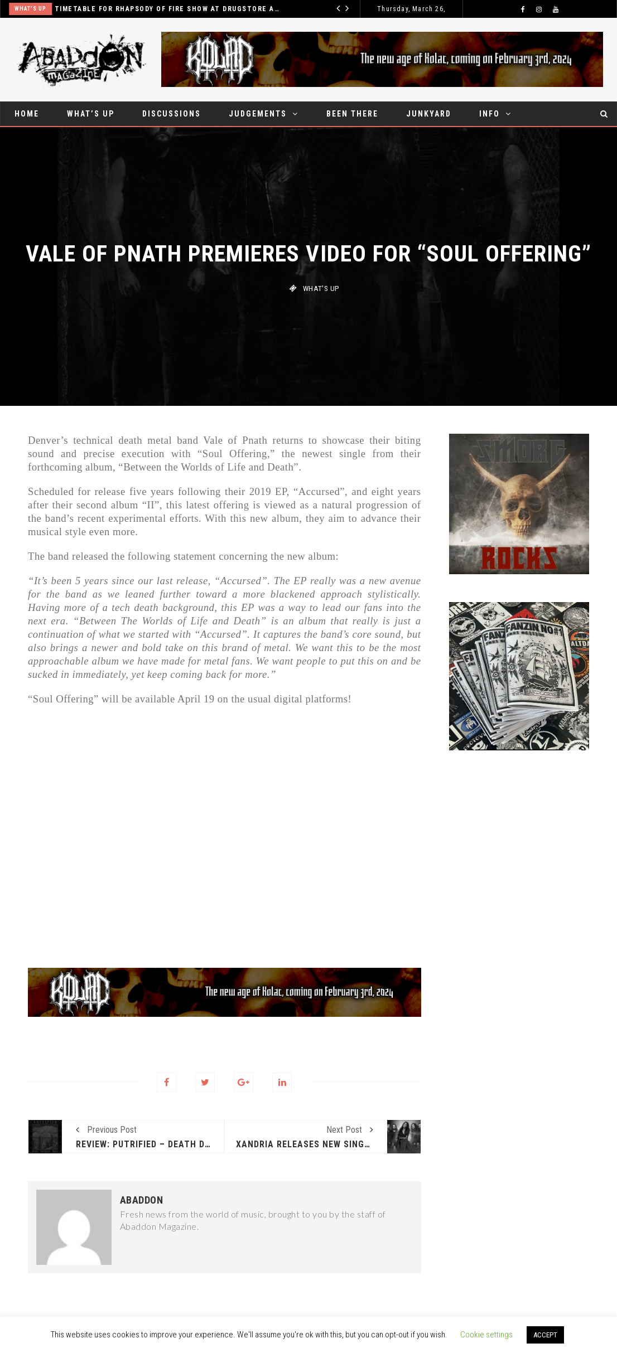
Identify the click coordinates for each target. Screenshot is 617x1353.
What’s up (90, 113)
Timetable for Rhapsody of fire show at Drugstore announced (178, 9)
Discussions (171, 113)
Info (489, 113)
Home (27, 113)
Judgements (258, 113)
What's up (40, 9)
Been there (352, 113)
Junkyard (428, 113)
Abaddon (141, 1200)
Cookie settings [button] (486, 1335)
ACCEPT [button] (545, 1335)
